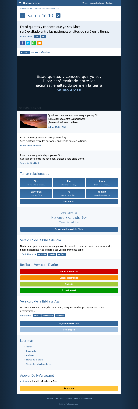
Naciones (57, 217)
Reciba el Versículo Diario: (39, 264)
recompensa (48, 315)
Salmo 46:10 (26, 36)
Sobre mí (49, 398)
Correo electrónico (69, 277)
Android (69, 284)
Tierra (62, 222)
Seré (70, 213)
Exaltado (72, 217)
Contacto (68, 398)
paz (43, 36)
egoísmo (61, 254)
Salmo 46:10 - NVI (57, 127)
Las (77, 222)
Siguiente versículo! (69, 323)
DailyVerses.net (26, 8)
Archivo (30, 355)
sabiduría (42, 254)
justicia (36, 315)
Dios (36, 36)
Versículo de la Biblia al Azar (40, 301)
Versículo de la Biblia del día (40, 240)
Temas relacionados (34, 173)
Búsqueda (31, 351)
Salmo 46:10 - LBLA (29, 163)
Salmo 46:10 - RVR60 (30, 145)
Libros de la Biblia (41, 8)
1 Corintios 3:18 (28, 254)
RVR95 (25, 52)
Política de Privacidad (83, 398)
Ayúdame (24, 381)
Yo (76, 212)
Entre (63, 212)
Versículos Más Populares (38, 364)
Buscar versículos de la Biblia (69, 229)
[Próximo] (58, 15)
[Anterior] (22, 15)
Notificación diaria (69, 271)
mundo (52, 254)
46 (58, 8)
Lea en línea (40, 52)
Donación (69, 388)
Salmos (52, 8)
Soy (84, 217)
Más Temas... (69, 201)
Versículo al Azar (97, 3)
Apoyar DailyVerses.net (37, 375)
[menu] (118, 4)
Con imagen (69, 329)
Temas (85, 3)
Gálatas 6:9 (25, 315)
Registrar (110, 3)
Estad (70, 222)
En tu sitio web (69, 290)
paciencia (60, 315)
